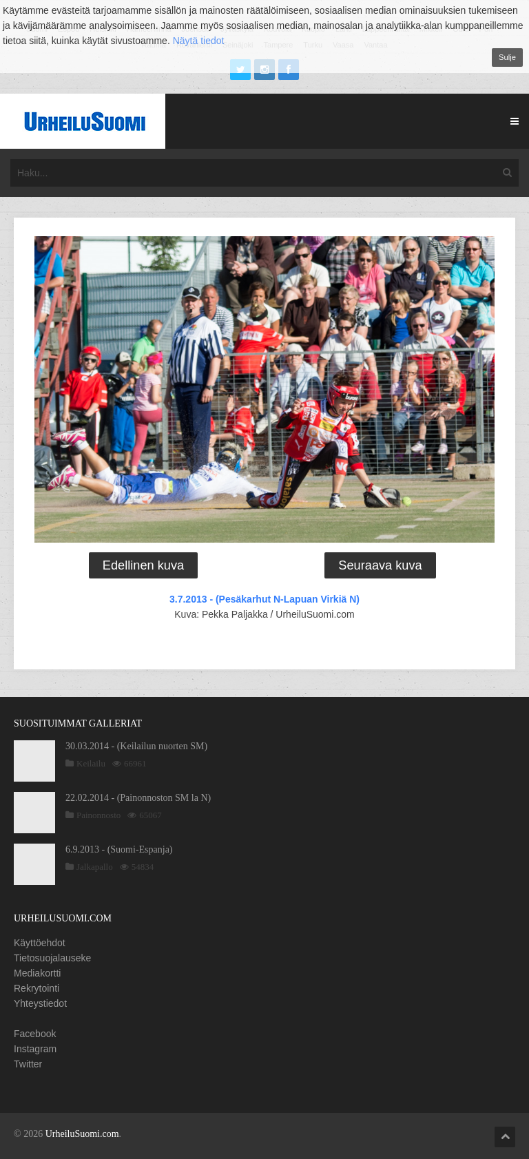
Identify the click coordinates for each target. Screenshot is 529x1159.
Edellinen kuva (143, 565)
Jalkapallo (94, 867)
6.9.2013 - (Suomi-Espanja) (119, 849)
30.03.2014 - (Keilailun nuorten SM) (136, 746)
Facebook (35, 1033)
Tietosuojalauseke (52, 957)
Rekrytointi (36, 988)
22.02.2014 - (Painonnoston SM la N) (138, 798)
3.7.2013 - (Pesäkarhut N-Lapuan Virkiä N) (264, 599)
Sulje (507, 57)
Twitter (28, 1063)
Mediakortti (37, 973)
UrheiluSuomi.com (82, 1134)
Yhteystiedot (40, 1003)
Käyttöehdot (39, 942)
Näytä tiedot (199, 40)
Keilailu (90, 763)
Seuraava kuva (380, 565)
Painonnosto (98, 815)
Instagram (35, 1048)
